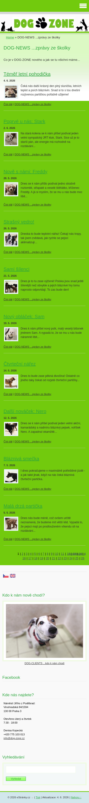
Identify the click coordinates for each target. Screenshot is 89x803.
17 (30, 558)
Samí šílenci (16, 269)
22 (59, 558)
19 (41, 558)
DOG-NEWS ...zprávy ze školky (32, 104)
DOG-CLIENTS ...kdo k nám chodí (44, 663)
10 (56, 554)
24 (71, 558)
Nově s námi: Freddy (25, 171)
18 (35, 558)
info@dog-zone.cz (14, 738)
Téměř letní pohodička (27, 74)
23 (65, 558)
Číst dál (8, 104)
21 (53, 558)
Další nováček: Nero (25, 411)
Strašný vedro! (19, 221)
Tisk (38, 797)
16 (24, 558)
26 (82, 558)
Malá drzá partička (23, 506)
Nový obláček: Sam (24, 316)
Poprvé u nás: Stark (24, 121)
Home (10, 37)
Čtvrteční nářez (20, 363)
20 (47, 558)
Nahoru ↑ (76, 797)
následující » (76, 554)
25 (77, 558)
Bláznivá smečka (21, 458)
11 (62, 554)
